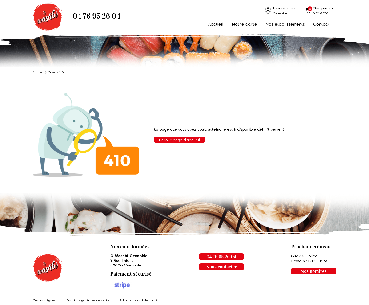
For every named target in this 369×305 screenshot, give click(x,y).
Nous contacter (221, 267)
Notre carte (244, 24)
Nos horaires (314, 271)
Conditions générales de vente (87, 300)
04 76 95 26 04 (96, 16)
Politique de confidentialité (138, 300)
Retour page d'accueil (179, 139)
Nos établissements (285, 24)
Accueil (215, 24)
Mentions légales (44, 300)
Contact (321, 24)
